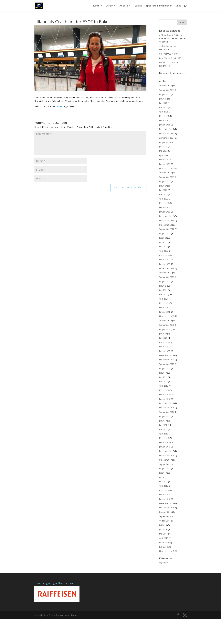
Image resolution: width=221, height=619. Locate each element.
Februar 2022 (165, 259)
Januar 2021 (164, 312)
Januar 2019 (164, 399)
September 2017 (166, 464)
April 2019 (163, 385)
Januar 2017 (164, 499)
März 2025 (164, 116)
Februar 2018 (165, 442)
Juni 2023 (163, 190)
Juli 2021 (163, 285)
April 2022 (163, 251)
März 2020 (164, 342)
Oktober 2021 (165, 272)
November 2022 (166, 220)
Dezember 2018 (166, 403)
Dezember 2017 (166, 451)
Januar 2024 (164, 164)
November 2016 (166, 507)
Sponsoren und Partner (159, 6)
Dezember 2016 (166, 503)
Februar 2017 (165, 494)
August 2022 (165, 233)
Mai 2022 (163, 246)
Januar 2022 (164, 264)
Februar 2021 (165, 307)
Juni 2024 (163, 146)
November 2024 (166, 133)
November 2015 (166, 551)
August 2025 (165, 94)
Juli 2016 (163, 525)
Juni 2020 (163, 338)
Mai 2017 (163, 481)
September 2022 (166, 229)
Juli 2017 (163, 472)
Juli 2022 (163, 238)
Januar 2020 (164, 351)
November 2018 (166, 407)
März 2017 (164, 490)
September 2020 (166, 325)
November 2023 (166, 168)
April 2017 (163, 485)
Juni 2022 (163, 242)
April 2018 (163, 433)
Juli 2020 (163, 333)
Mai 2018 (163, 429)
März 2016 (164, 542)
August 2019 (165, 368)
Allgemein (163, 562)
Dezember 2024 (166, 129)
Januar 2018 (164, 446)
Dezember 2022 (166, 216)
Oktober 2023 (165, 172)
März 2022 (164, 255)
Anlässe (124, 6)
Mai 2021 (163, 294)
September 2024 (166, 137)
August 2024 (165, 142)
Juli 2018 (163, 420)
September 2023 (166, 177)
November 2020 (166, 316)
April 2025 (163, 111)
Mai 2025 (163, 107)
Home (74, 615)
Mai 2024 (163, 150)
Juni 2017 (163, 477)
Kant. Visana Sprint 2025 (170, 58)
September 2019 (166, 364)
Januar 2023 (164, 211)
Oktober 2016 (165, 512)
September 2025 (166, 90)
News (96, 6)
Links (178, 6)
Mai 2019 (163, 381)
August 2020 (165, 329)
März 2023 (164, 203)
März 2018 (164, 438)
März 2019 (164, 390)
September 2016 (166, 516)
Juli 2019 (163, 372)
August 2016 (165, 520)
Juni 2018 (163, 425)
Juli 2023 (163, 185)
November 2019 (166, 359)
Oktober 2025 (165, 85)
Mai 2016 (163, 533)
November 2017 (166, 455)
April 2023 (163, 198)
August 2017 (165, 468)
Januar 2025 (164, 124)
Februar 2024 (165, 159)
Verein (109, 6)
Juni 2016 (163, 529)
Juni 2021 (163, 290)
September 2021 (166, 277)
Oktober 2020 (165, 320)
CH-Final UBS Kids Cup (169, 53)
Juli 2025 (163, 98)
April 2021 (163, 298)
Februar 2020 (165, 346)
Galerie (138, 6)
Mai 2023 (163, 194)
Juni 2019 (163, 377)
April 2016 (163, 538)
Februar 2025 (165, 120)
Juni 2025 (163, 103)
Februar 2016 (165, 547)
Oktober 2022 (165, 225)
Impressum (63, 615)
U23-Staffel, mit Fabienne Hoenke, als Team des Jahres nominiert (172, 38)
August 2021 (165, 281)
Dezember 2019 (166, 355)
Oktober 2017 (165, 459)
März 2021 (164, 303)
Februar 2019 (165, 394)
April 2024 (163, 155)
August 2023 (165, 181)
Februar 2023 (165, 207)
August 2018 (165, 416)
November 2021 (166, 268)
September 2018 (166, 412)
